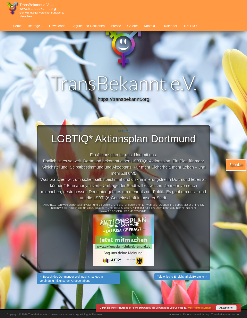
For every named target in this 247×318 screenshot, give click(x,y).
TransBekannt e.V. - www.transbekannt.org (53, 314)
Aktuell (123, 130)
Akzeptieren (226, 307)
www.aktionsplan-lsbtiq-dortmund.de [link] (123, 210)
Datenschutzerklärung (196, 314)
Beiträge (35, 26)
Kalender (170, 26)
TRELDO (190, 26)
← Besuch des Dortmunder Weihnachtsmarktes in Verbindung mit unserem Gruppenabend (71, 278)
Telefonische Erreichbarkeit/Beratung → (182, 276)
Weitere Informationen (199, 308)
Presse (116, 26)
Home (17, 26)
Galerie (132, 26)
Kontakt (151, 26)
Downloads (57, 26)
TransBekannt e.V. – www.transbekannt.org (41, 10)
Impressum (174, 314)
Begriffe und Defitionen (88, 26)
